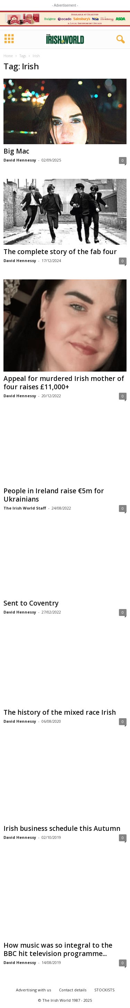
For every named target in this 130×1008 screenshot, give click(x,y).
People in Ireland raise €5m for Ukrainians (53, 495)
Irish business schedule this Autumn (61, 828)
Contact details (72, 989)
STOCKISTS (104, 989)
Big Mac (16, 151)
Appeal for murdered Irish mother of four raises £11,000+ (63, 382)
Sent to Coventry (31, 603)
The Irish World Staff (24, 508)
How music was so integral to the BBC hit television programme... (57, 949)
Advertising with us (33, 989)
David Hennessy (19, 160)
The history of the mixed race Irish (59, 712)
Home (8, 55)
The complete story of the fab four (60, 251)
